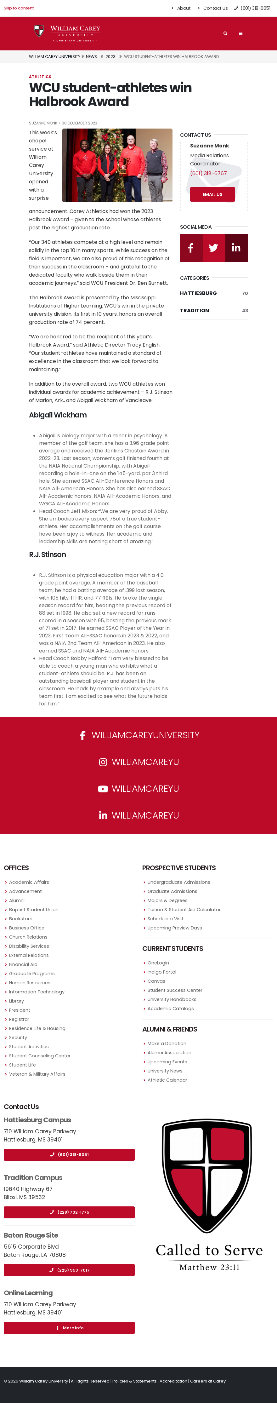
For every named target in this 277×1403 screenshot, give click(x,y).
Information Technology (37, 992)
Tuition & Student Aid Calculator (184, 909)
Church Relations (28, 937)
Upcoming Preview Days (175, 928)
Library (16, 1001)
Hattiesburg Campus (37, 1120)
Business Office (26, 928)
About (180, 8)
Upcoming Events (167, 1062)
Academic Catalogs (171, 1008)
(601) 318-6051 (69, 1154)
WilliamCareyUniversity (139, 735)
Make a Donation (167, 1043)
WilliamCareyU (138, 788)
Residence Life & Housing (37, 1028)
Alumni (17, 900)
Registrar (19, 1019)
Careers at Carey (208, 1381)
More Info (69, 1328)
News (91, 56)
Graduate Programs (32, 973)
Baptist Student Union (34, 909)
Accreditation (173, 1381)
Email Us (213, 194)
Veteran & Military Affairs (37, 1074)
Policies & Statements (134, 1381)
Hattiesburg (214, 293)
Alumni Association (169, 1052)
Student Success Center (175, 990)
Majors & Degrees (168, 900)
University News (165, 1071)
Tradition (214, 310)
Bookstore (20, 919)
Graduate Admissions (172, 891)
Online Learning (28, 1293)
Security (18, 1037)
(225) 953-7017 (69, 1270)
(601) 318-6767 (208, 173)
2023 (110, 56)
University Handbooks (172, 999)
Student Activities (29, 1047)
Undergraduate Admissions (179, 882)
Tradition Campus (33, 1177)
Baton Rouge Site (31, 1235)
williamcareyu (138, 762)
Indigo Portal (162, 972)
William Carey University (54, 56)
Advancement (25, 891)
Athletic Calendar (167, 1080)
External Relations (29, 955)
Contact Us (212, 8)
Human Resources (29, 983)
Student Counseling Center (40, 1056)
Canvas (156, 981)
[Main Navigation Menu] (240, 33)
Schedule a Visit (166, 919)
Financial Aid (23, 964)
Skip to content (19, 8)
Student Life (22, 1065)
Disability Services (29, 946)
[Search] (225, 34)
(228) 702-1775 (69, 1212)
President (19, 1010)
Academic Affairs (29, 882)
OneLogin (158, 963)
